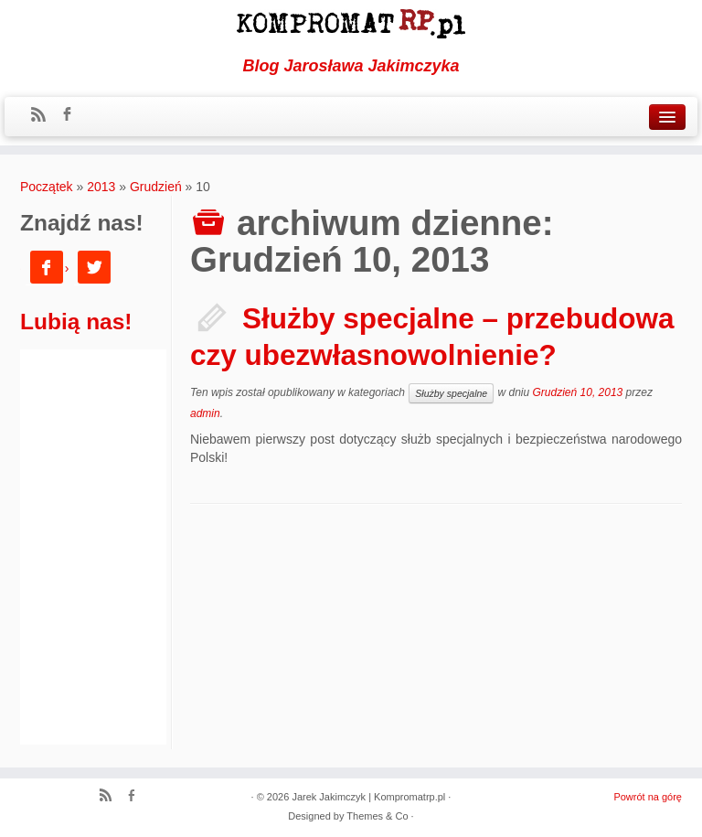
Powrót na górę (647, 796)
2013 (101, 186)
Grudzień (156, 186)
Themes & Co (377, 815)
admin (205, 413)
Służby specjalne (451, 393)
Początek (46, 186)
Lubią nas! (76, 321)
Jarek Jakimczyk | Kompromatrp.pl (368, 796)
